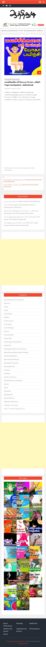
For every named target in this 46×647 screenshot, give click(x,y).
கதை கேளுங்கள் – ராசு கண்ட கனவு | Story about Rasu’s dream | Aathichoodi (21, 185)
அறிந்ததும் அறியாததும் (11, 405)
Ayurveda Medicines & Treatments (14, 299)
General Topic (8, 338)
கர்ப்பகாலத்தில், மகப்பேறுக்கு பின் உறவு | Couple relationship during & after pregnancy (22, 180)
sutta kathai (7, 391)
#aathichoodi (8, 168)
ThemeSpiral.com (23, 643)
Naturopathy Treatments (11, 363)
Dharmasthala (8, 314)
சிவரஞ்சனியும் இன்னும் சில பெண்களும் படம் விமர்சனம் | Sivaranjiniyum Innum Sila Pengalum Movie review (21, 212)
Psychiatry (7, 373)
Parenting (7, 370)
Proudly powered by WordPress (15, 641)
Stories (6, 387)
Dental (6, 310)
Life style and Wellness (10, 356)
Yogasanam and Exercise (12, 79)
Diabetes (6, 317)
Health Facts (7, 345)
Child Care (7, 303)
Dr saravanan (8, 324)
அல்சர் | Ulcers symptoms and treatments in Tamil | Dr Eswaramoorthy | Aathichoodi (20, 206)
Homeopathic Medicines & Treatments (15, 349)
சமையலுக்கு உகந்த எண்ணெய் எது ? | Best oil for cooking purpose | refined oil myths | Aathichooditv (21, 224)
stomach (6, 384)
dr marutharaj (18, 168)
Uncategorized (8, 394)
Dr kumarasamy (8, 321)
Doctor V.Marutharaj (7, 625)
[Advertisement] (23, 262)
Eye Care (6, 331)
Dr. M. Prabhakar (9, 328)
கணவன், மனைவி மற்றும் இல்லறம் (14, 408)
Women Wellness (9, 398)
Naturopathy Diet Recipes (11, 359)
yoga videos (27, 168)
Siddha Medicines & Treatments (13, 380)
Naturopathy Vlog (9, 366)
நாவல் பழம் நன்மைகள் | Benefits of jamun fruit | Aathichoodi (22, 201)
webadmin (7, 88)
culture (6, 307)
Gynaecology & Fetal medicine (13, 342)
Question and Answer (10, 377)
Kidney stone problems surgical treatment (16, 352)
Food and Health (9, 335)
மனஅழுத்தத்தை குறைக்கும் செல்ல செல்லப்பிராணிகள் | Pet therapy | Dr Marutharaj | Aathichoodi (22, 218)
